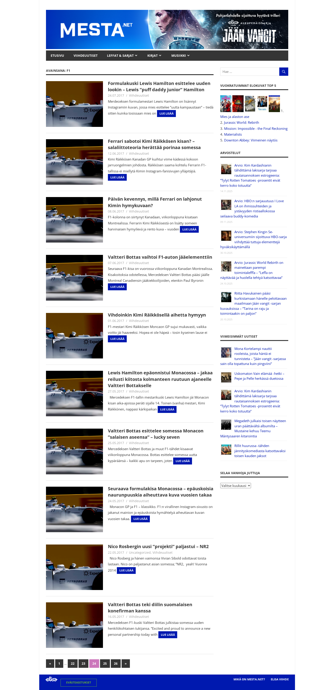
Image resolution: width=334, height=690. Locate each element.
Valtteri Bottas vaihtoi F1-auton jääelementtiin (160, 257)
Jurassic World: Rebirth (241, 122)
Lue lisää (166, 113)
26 (116, 663)
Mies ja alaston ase (234, 116)
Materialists (233, 134)
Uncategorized (140, 552)
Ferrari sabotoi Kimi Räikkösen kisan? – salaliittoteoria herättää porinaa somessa (154, 144)
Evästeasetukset (78, 682)
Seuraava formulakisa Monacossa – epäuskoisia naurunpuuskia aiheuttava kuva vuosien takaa (160, 492)
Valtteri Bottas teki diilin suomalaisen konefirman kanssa (150, 607)
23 (83, 663)
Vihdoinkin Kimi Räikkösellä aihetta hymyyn (157, 315)
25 (105, 663)
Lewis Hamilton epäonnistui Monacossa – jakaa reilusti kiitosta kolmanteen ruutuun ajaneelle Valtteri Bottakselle (160, 379)
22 (72, 663)
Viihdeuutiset (139, 95)
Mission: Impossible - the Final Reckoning (256, 128)
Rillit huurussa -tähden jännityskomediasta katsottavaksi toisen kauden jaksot (260, 450)
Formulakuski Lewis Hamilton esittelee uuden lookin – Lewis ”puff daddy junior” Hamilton (159, 86)
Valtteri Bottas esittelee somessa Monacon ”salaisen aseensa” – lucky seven (155, 434)
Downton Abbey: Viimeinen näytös (250, 140)
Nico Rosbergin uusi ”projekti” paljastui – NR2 (158, 546)
